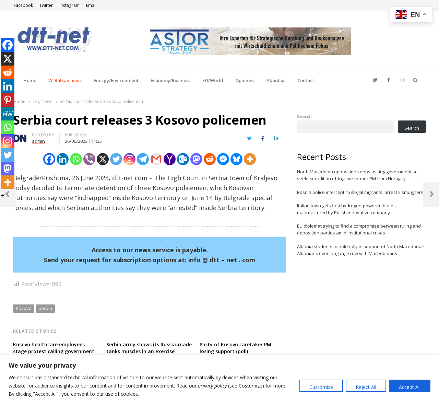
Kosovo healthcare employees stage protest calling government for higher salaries (53, 351)
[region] (219, 379)
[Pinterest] (7, 100)
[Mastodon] (196, 159)
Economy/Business (170, 80)
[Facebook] (49, 159)
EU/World (212, 80)
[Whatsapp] (76, 159)
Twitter (46, 5)
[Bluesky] (236, 159)
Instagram (69, 5)
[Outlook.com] (183, 159)
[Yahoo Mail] (170, 159)
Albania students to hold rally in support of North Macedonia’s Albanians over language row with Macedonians (361, 249)
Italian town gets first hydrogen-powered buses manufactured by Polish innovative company (346, 209)
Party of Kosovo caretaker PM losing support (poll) (235, 348)
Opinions (244, 80)
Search (304, 116)
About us (275, 80)
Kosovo (24, 308)
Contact (305, 80)
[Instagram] (129, 159)
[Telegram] (143, 159)
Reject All (366, 387)
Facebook (23, 5)
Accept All (409, 387)
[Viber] (89, 159)
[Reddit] (210, 159)
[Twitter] (116, 159)
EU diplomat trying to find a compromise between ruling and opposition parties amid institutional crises (359, 229)
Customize (321, 387)
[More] (250, 159)
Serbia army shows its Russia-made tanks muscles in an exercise (149, 348)
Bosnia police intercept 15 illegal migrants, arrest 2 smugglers (360, 192)
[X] (103, 159)
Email (91, 5)
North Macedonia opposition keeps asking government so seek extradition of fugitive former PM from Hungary (357, 175)
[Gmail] (156, 159)
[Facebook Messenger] (223, 159)
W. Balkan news (65, 80)
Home (29, 80)
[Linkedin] (63, 159)
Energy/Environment (116, 80)
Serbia (45, 308)
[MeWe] (7, 113)
